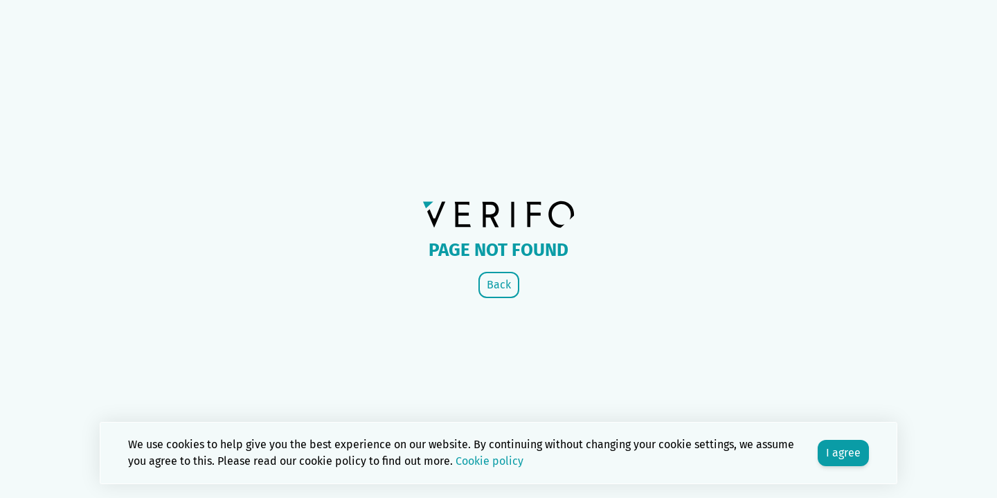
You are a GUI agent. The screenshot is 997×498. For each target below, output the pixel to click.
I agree (843, 452)
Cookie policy (489, 461)
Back (499, 284)
